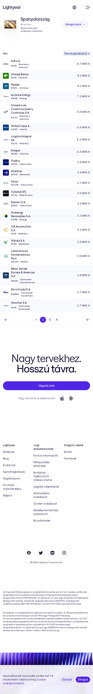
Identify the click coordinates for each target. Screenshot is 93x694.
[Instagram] (64, 552)
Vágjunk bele (46, 385)
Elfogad (83, 679)
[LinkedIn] (52, 552)
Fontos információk (45, 455)
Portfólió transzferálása (12, 487)
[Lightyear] (12, 7)
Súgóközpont (11, 478)
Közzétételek (41, 520)
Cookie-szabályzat (45, 503)
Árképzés (9, 452)
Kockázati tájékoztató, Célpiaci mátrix (42, 476)
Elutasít (67, 679)
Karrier (68, 452)
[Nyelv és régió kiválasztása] (74, 7)
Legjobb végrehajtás (46, 486)
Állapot (7, 495)
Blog (6, 458)
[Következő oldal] (87, 320)
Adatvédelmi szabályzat (41, 495)
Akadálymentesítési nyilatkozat (45, 512)
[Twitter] (40, 552)
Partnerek (70, 458)
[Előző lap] (6, 320)
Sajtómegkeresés (14, 472)
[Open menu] (87, 7)
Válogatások (75, 24)
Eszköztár (9, 465)
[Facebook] (29, 552)
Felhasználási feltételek (41, 464)
